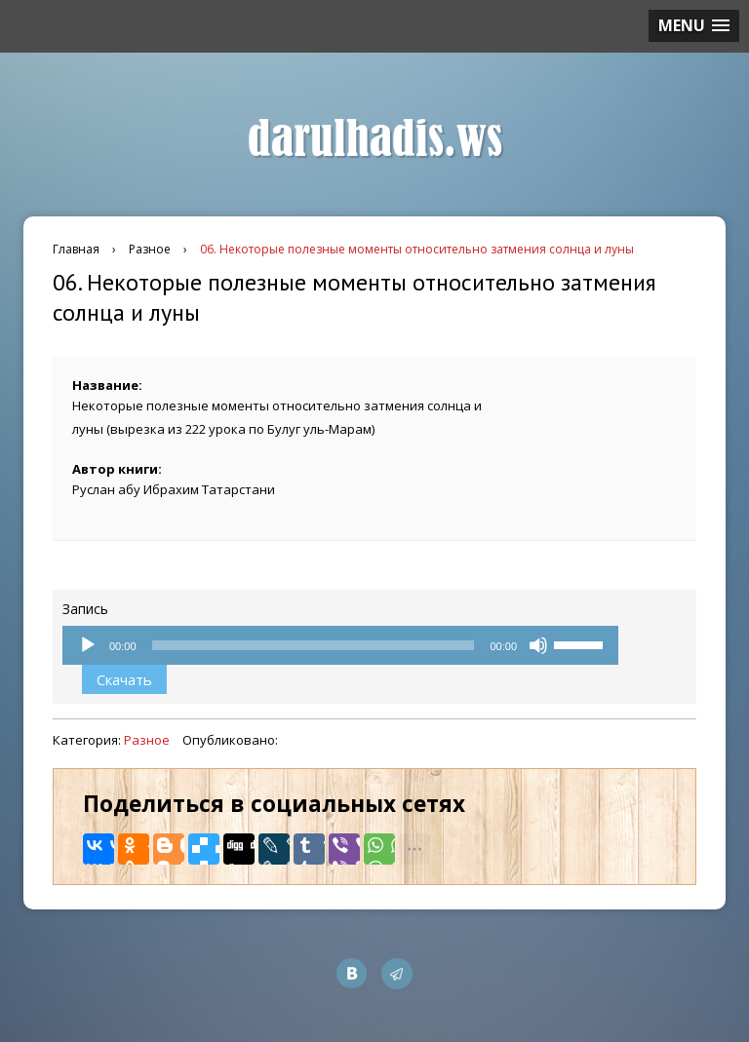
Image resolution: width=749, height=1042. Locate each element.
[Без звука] (538, 645)
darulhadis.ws (375, 139)
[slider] (313, 645)
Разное (147, 740)
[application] (340, 645)
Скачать (124, 679)
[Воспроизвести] (88, 645)
